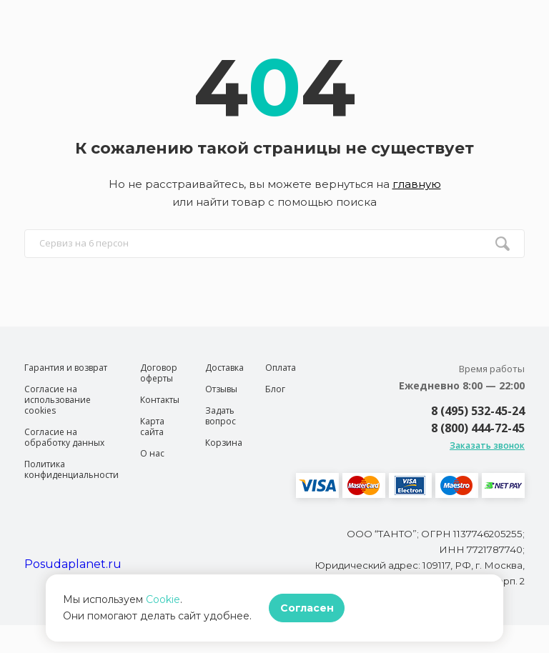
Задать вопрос (220, 416)
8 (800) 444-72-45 (478, 428)
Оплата (280, 367)
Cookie (163, 599)
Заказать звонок (487, 445)
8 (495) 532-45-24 (478, 411)
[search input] (274, 243)
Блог (275, 389)
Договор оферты (158, 373)
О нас (152, 453)
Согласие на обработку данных (64, 437)
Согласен (307, 608)
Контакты (159, 399)
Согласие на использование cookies (57, 400)
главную (416, 184)
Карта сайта (152, 426)
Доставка (224, 367)
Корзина (223, 442)
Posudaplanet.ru (73, 564)
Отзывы (221, 389)
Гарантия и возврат (65, 367)
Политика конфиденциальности (71, 469)
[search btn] (502, 243)
